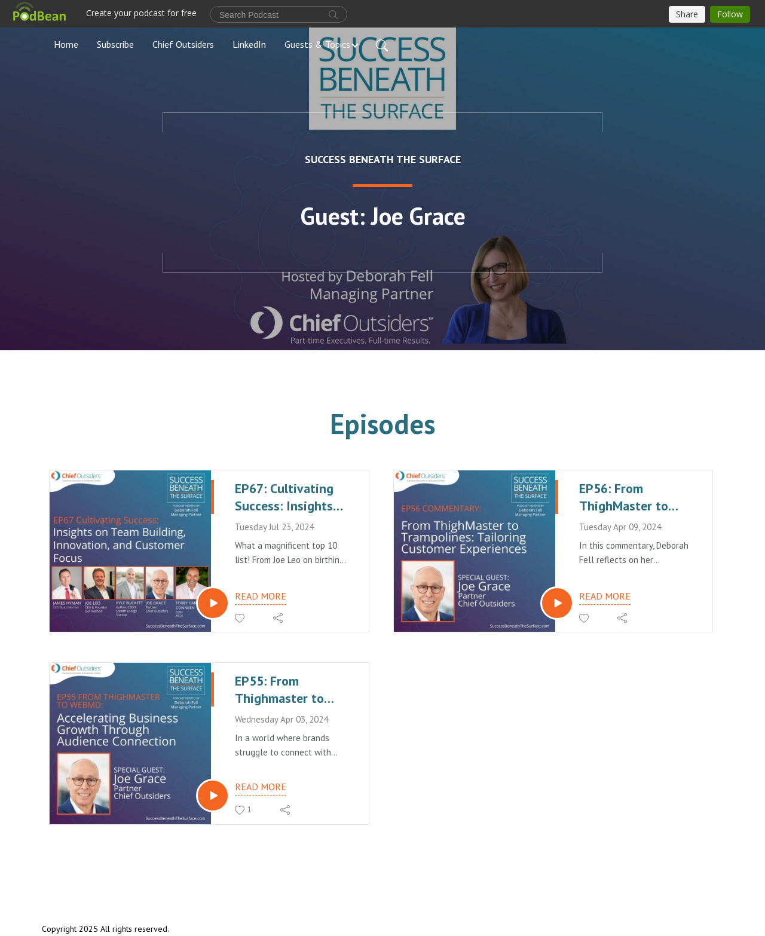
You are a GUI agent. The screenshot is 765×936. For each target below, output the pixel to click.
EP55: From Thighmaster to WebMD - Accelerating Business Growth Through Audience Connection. (287, 689)
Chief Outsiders (183, 44)
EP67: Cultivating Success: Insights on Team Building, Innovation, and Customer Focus (285, 497)
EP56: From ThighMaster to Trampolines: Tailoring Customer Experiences (633, 497)
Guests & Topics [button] (317, 44)
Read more (260, 596)
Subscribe (115, 44)
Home (66, 44)
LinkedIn (249, 44)
